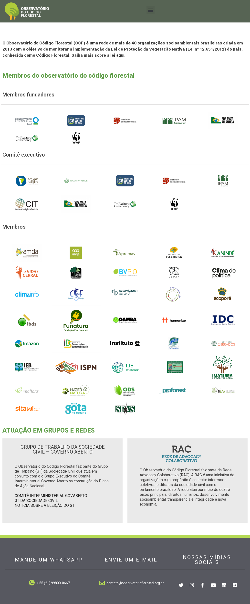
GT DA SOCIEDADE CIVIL (36, 500)
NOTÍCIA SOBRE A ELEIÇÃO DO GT (44, 505)
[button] (150, 10)
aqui (120, 55)
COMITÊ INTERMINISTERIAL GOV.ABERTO (51, 495)
